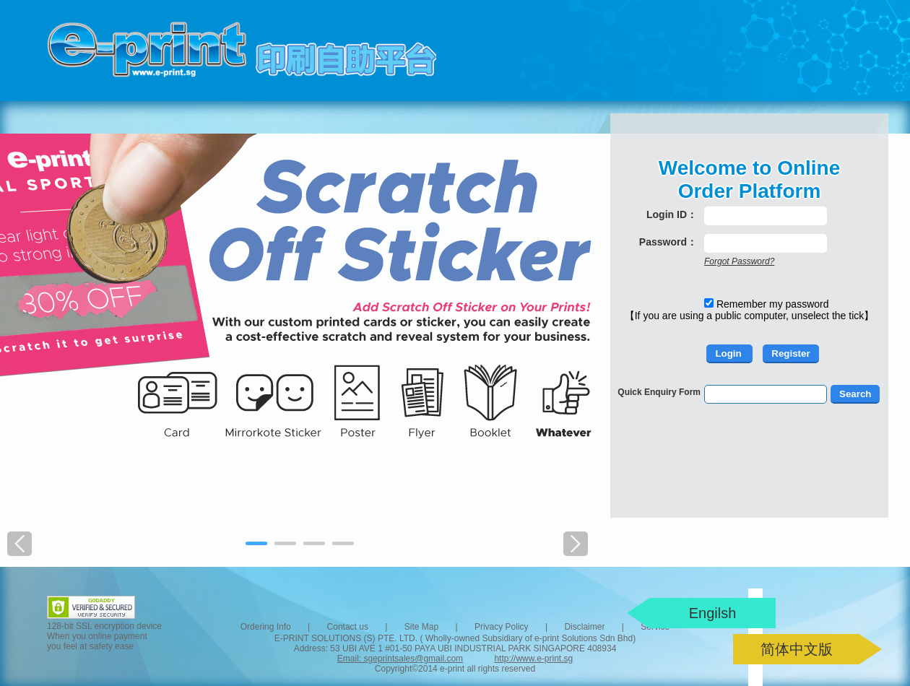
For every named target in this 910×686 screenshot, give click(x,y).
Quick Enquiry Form (659, 392)
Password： (668, 242)
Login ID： (671, 214)
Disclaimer (584, 627)
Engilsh (713, 613)
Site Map (421, 627)
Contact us (347, 627)
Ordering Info (265, 627)
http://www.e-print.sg (533, 659)
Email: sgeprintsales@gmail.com (400, 659)
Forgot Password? (739, 261)
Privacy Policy (501, 627)
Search (855, 393)
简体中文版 (796, 649)
